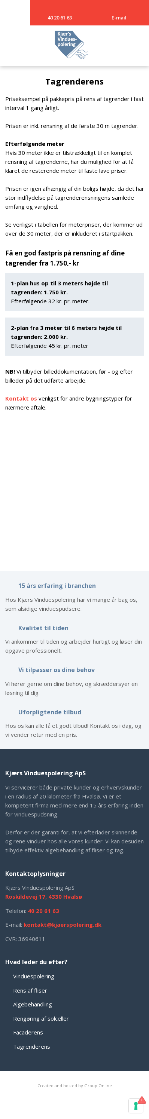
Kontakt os (21, 398)
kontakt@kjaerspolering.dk (62, 924)
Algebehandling (32, 1004)
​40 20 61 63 (43, 910)
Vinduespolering (33, 976)
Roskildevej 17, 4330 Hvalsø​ (43, 896)
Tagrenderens (31, 1046)
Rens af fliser (30, 990)
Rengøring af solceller (41, 1018)
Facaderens (28, 1032)
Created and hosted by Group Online (74, 1085)
